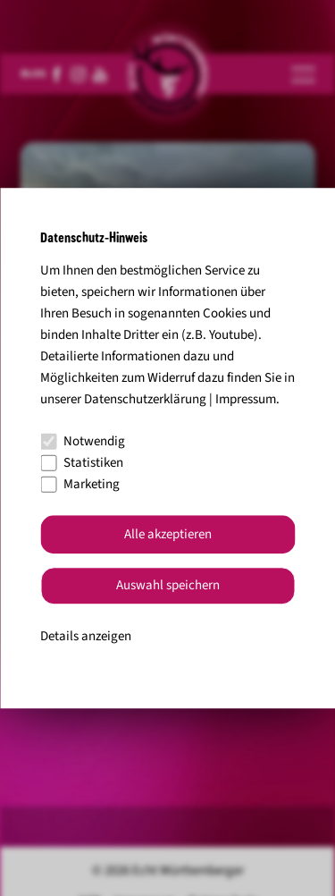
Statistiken (81, 462)
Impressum (245, 399)
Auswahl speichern (168, 586)
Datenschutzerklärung (145, 399)
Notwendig (82, 441)
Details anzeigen (85, 636)
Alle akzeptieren (168, 534)
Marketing (80, 484)
